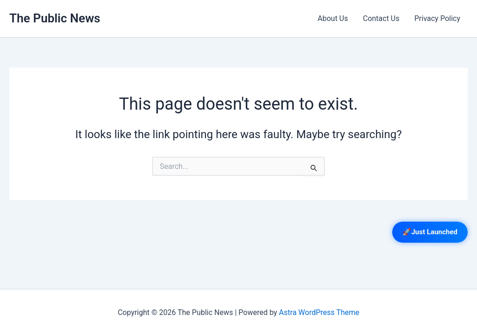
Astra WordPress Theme (319, 312)
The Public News (54, 18)
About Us (333, 18)
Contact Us (381, 18)
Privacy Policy (438, 18)
